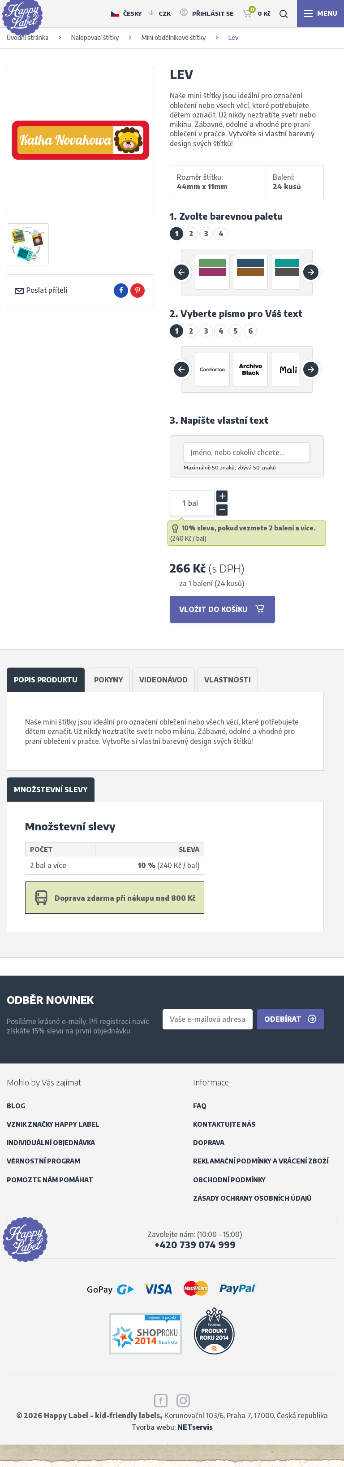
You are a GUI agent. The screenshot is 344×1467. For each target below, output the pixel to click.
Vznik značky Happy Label (53, 1124)
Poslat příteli (40, 290)
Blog (16, 1106)
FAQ (199, 1106)
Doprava (208, 1142)
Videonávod (163, 679)
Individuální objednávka (51, 1142)
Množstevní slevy (50, 789)
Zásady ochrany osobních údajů (252, 1198)
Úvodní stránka (27, 37)
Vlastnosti (227, 679)
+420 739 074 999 (195, 1244)
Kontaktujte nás (224, 1124)
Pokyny (108, 679)
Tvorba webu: (172, 1427)
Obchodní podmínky (229, 1180)
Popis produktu (45, 679)
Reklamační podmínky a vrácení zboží (260, 1161)
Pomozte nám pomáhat (50, 1180)
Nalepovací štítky (95, 37)
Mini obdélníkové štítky (174, 37)
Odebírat (290, 1019)
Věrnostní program (43, 1161)
